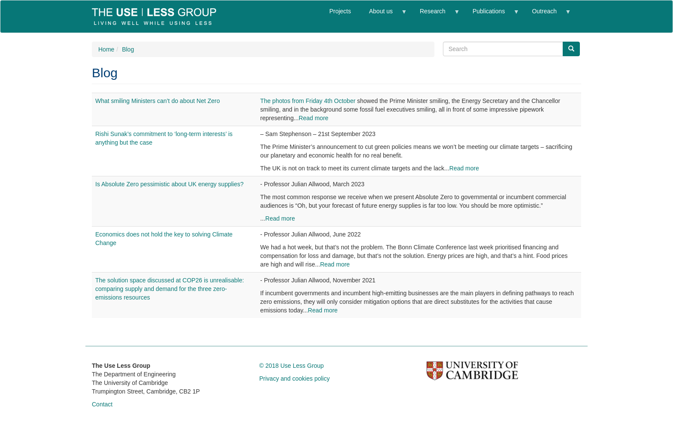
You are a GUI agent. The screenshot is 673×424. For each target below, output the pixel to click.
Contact (102, 404)
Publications (491, 15)
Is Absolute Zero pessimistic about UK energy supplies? (169, 184)
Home (106, 49)
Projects (340, 11)
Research (435, 15)
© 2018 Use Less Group (291, 365)
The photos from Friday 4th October (307, 100)
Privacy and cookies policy (294, 378)
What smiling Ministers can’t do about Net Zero (157, 100)
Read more (313, 118)
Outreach (546, 15)
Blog (128, 49)
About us (383, 15)
